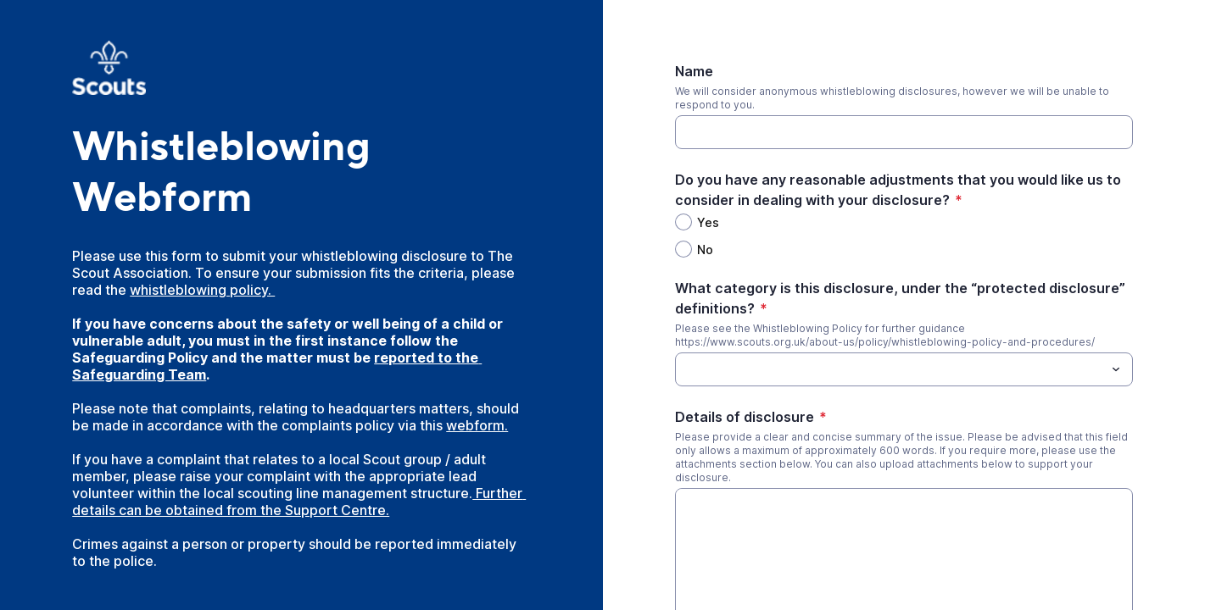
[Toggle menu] (1116, 369)
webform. (477, 425)
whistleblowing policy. (202, 289)
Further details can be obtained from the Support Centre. (299, 501)
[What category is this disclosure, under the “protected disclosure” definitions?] (890, 369)
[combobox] (904, 369)
